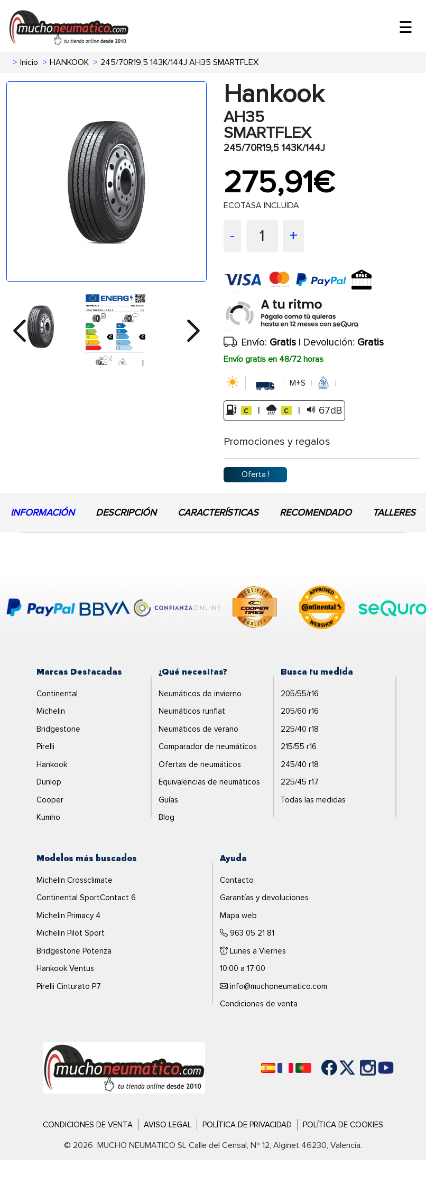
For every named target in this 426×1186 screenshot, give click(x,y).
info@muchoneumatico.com (273, 986)
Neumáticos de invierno (200, 693)
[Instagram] (357, 1068)
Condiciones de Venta (88, 1124)
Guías (168, 800)
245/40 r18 (300, 764)
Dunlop (48, 782)
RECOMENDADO (315, 512)
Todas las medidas (313, 800)
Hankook (51, 764)
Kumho (48, 817)
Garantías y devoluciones (264, 897)
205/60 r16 (300, 711)
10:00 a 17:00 (242, 968)
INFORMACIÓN (43, 512)
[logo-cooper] (254, 609)
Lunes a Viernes (253, 951)
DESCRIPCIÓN (126, 512)
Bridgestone (58, 729)
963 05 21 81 (247, 933)
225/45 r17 (300, 782)
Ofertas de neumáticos (200, 764)
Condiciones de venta (259, 1003)
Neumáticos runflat (192, 711)
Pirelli (45, 746)
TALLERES (394, 512)
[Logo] (124, 1067)
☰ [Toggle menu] (406, 28)
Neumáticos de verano (198, 729)
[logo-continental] (322, 609)
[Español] (268, 1068)
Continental (57, 693)
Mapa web (238, 915)
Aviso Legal (167, 1124)
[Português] (303, 1068)
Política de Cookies (343, 1124)
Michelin (50, 711)
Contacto (237, 880)
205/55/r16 (300, 693)
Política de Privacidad (247, 1124)
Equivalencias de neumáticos (209, 782)
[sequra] (322, 313)
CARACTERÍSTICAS (218, 512)
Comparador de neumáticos (208, 746)
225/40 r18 (300, 729)
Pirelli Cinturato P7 (68, 986)
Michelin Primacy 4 (68, 915)
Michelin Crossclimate (74, 880)
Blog (166, 817)
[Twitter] (339, 1067)
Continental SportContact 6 (86, 897)
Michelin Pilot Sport (70, 933)
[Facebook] (321, 1068)
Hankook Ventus (65, 968)
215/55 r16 (299, 746)
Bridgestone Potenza (74, 951)
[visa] (303, 288)
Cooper (49, 800)
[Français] (285, 1068)
